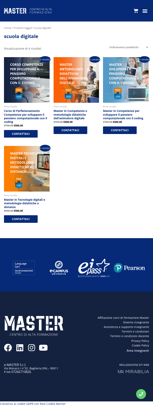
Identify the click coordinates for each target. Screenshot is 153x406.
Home (7, 28)
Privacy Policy (140, 341)
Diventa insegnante (136, 322)
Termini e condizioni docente (129, 336)
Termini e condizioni (135, 331)
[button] (145, 11)
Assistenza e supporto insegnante (126, 327)
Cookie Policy (140, 345)
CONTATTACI (21, 134)
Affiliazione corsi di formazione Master (123, 318)
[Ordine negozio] (128, 47)
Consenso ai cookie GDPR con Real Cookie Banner (33, 404)
